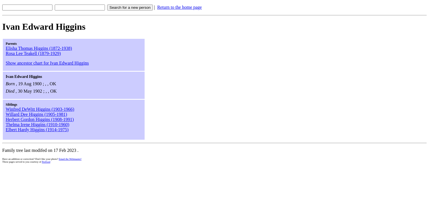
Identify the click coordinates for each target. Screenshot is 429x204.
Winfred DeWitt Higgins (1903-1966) (40, 109)
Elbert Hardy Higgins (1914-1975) (37, 129)
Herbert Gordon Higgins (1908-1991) (40, 119)
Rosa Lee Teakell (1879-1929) (33, 53)
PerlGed (46, 161)
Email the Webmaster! (70, 159)
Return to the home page (179, 7)
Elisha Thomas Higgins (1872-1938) (39, 48)
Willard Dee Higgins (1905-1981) (36, 114)
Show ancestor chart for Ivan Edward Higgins (47, 63)
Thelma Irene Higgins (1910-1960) (37, 124)
